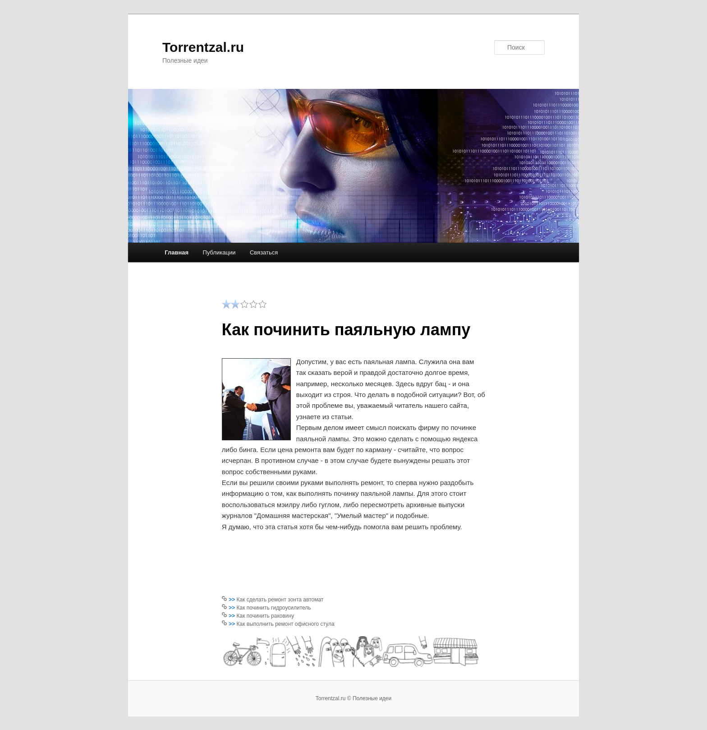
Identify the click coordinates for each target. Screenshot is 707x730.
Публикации (219, 252)
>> (232, 599)
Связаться (264, 252)
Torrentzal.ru (203, 47)
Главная (176, 252)
